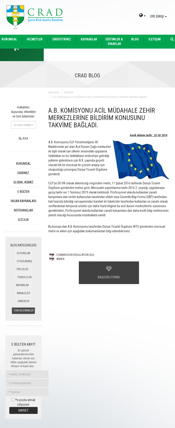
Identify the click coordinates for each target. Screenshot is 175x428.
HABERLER (23, 301)
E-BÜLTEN (23, 191)
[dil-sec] (142, 15)
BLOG (135, 39)
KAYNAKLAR (89, 39)
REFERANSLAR (23, 210)
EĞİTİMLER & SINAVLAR (114, 41)
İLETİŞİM (155, 39)
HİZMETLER (35, 39)
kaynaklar (53, 92)
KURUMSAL (23, 163)
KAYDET (23, 410)
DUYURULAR (23, 253)
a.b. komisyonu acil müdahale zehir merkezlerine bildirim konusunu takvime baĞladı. (100, 97)
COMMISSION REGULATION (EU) (75, 254)
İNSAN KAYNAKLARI (23, 201)
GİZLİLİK (23, 220)
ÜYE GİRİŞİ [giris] (159, 16)
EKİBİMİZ (23, 173)
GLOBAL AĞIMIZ (23, 182)
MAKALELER (23, 293)
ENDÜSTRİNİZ (61, 39)
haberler (68, 92)
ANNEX (60, 259)
